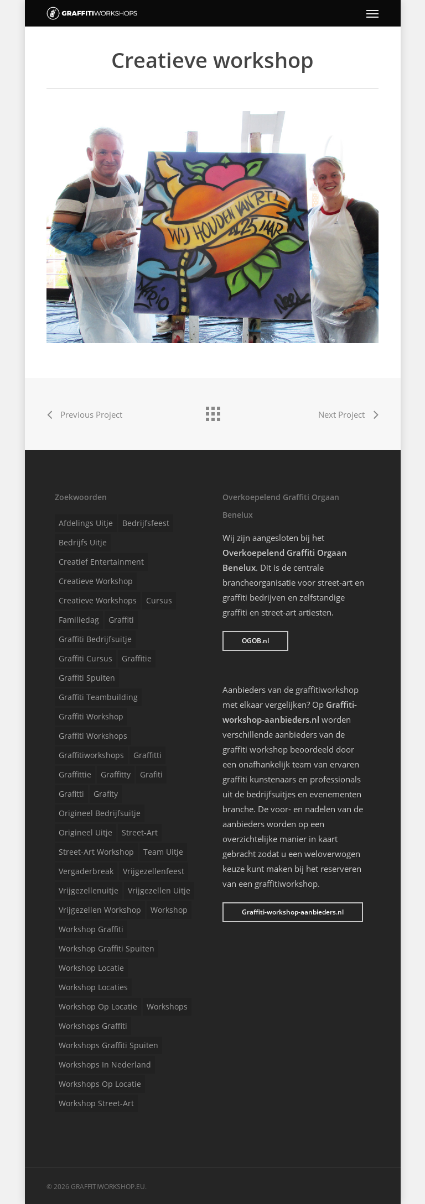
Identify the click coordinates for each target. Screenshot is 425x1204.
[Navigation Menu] (372, 13)
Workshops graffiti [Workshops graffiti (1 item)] (93, 1026)
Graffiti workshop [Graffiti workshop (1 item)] (91, 716)
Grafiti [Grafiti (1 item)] (151, 774)
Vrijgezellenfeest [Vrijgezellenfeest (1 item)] (153, 871)
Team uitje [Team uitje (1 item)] (163, 852)
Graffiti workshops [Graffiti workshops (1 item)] (93, 735)
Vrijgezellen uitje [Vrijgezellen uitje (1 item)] (159, 890)
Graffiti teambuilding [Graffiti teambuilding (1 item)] (98, 697)
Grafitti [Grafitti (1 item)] (71, 793)
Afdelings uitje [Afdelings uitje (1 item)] (86, 523)
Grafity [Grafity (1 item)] (106, 793)
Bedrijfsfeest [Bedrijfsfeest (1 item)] (145, 523)
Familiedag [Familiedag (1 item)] (79, 619)
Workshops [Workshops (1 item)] (167, 1006)
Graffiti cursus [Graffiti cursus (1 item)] (85, 658)
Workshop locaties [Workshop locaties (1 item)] (93, 987)
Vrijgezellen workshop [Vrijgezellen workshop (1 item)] (100, 910)
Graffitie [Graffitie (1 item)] (137, 658)
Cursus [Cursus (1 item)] (159, 600)
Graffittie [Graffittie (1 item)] (75, 774)
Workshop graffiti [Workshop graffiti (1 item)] (91, 929)
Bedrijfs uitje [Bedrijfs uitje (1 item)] (83, 542)
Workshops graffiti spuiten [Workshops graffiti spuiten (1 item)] (108, 1045)
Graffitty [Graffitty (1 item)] (116, 774)
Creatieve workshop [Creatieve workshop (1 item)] (96, 581)
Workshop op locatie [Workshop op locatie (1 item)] (98, 1006)
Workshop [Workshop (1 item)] (169, 910)
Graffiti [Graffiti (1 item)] (121, 619)
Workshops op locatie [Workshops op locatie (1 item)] (100, 1084)
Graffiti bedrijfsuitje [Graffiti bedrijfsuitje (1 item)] (95, 639)
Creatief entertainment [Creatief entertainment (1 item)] (101, 561)
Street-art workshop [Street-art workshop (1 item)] (96, 852)
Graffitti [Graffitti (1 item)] (147, 755)
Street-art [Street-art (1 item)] (140, 832)
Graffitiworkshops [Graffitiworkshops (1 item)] (91, 755)
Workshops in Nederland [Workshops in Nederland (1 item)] (105, 1064)
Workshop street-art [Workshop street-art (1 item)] (96, 1103)
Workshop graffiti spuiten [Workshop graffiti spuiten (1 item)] (106, 948)
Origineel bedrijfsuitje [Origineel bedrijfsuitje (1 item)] (100, 813)
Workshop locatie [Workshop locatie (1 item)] (91, 968)
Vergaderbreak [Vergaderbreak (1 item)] (86, 871)
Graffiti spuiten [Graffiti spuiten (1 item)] (87, 677)
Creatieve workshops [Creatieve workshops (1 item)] (98, 600)
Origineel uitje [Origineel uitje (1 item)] (85, 832)
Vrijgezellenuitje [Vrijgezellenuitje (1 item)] (88, 890)
